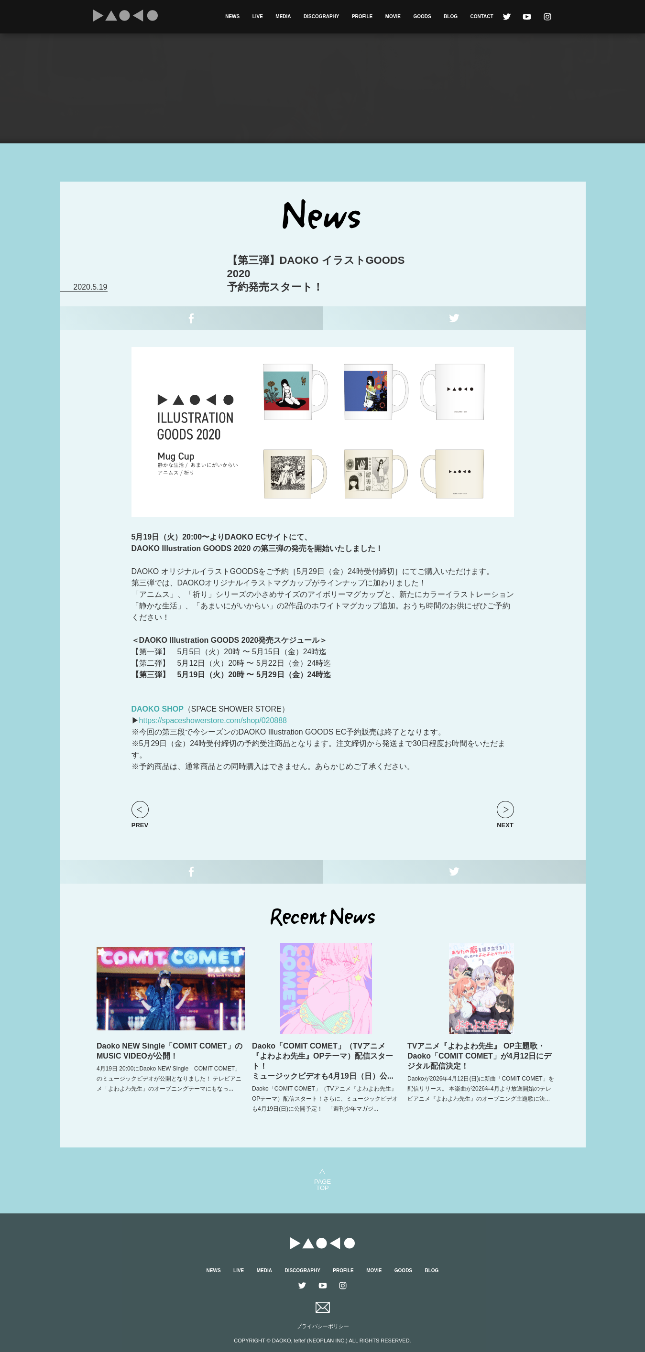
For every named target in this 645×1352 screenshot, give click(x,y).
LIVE (257, 16)
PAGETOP (322, 1184)
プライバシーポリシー (322, 1326)
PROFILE (362, 16)
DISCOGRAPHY (321, 16)
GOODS (422, 16)
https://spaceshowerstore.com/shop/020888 (213, 720)
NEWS (232, 16)
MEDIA (283, 16)
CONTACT (481, 16)
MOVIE (393, 16)
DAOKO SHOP (157, 709)
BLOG (451, 16)
